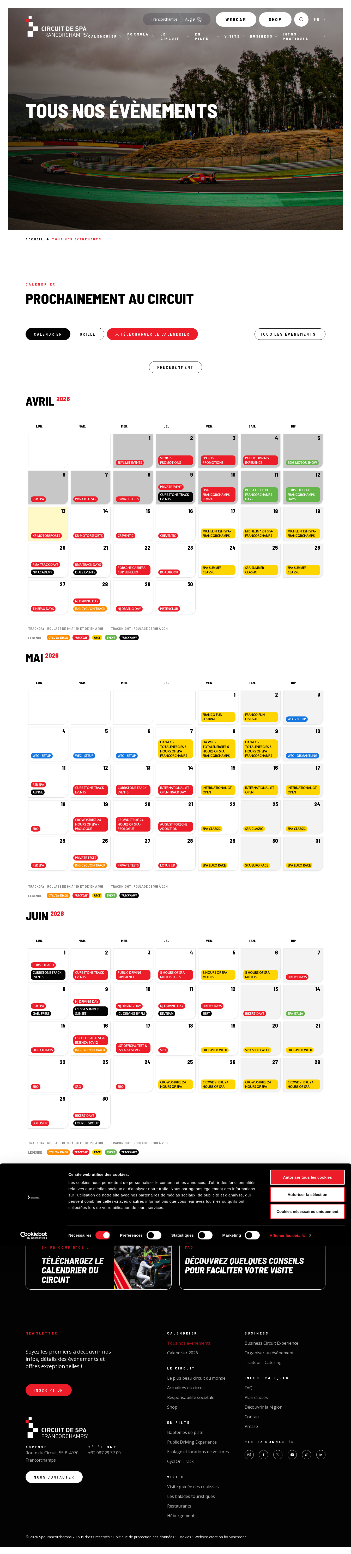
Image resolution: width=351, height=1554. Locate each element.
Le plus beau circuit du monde (196, 1385)
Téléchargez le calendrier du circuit (72, 1276)
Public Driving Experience (192, 1449)
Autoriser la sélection (308, 1502)
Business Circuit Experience (271, 1350)
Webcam (236, 22)
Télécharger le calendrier (169, 335)
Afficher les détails (287, 1543)
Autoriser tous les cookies (307, 1485)
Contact (252, 1423)
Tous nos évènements (189, 1350)
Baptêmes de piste (185, 1439)
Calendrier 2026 (182, 1359)
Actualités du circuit (186, 1394)
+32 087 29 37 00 (104, 1462)
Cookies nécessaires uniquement (307, 1519)
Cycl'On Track (180, 1468)
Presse (251, 1433)
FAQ (248, 1394)
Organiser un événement (269, 1359)
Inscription (51, 1398)
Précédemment (175, 370)
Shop (275, 22)
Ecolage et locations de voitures (198, 1458)
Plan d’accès (256, 1404)
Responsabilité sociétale (190, 1404)
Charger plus (175, 1190)
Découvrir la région (263, 1414)
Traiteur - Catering (263, 1369)
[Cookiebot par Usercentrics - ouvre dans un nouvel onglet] (34, 1544)
